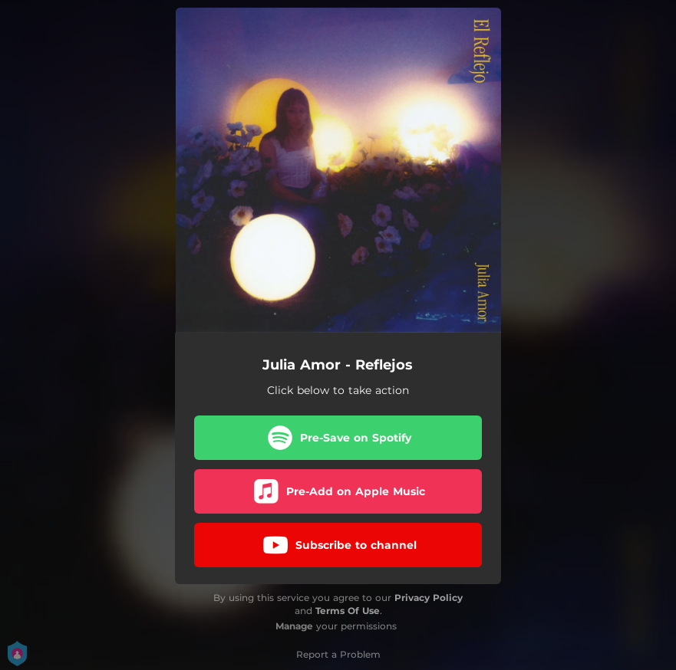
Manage (294, 626)
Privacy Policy (428, 597)
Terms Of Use (347, 610)
